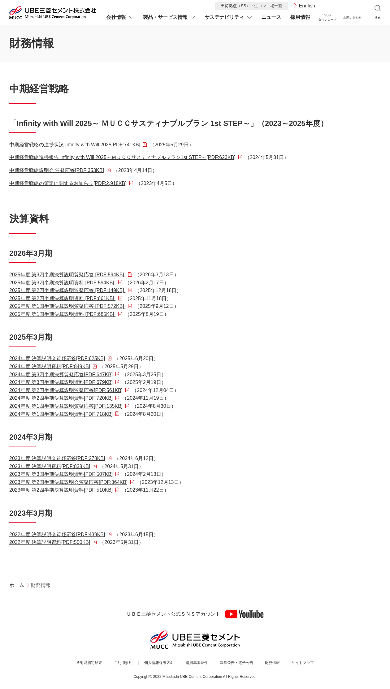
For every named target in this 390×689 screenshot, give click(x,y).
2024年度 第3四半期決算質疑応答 (61, 374)
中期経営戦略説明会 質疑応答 (56, 170)
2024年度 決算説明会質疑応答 (57, 358)
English (307, 5)
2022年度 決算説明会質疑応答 (57, 534)
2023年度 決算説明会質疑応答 (57, 458)
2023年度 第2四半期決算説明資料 (61, 490)
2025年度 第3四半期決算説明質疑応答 (67, 274)
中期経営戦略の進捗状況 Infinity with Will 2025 (74, 144)
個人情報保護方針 (159, 663)
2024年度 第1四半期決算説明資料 (61, 414)
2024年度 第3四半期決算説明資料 (61, 382)
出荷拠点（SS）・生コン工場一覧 (251, 5)
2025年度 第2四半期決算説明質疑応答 (67, 290)
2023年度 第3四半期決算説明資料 (61, 474)
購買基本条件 (197, 663)
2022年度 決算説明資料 (49, 542)
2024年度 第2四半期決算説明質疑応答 (66, 390)
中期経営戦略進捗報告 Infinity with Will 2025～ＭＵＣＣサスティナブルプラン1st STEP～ (122, 157)
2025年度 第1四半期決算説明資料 (62, 314)
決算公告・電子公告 (236, 663)
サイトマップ (303, 663)
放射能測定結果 (89, 663)
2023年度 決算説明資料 (49, 466)
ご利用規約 (123, 663)
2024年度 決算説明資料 (49, 366)
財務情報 (272, 663)
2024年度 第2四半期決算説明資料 (61, 398)
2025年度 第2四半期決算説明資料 (62, 298)
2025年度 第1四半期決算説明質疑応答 (67, 306)
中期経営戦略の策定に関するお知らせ (68, 183)
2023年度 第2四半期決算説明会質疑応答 (68, 482)
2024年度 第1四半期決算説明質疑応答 (66, 406)
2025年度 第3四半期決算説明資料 (62, 282)
